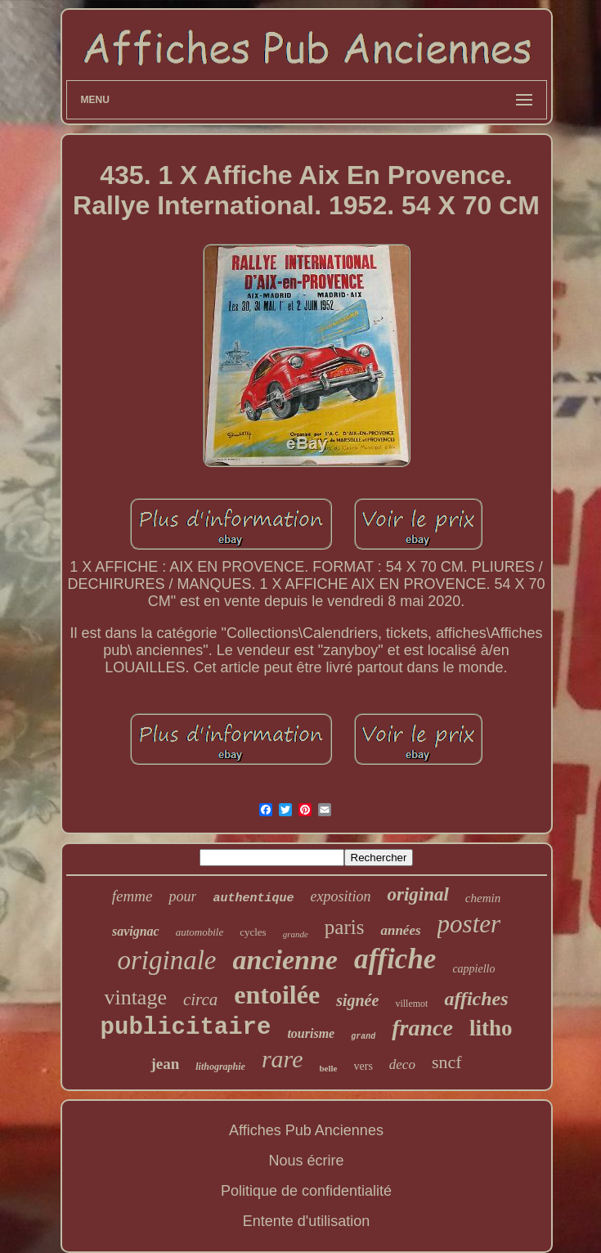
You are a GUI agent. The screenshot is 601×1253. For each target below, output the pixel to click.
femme (132, 896)
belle (329, 1068)
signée (357, 1000)
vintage (135, 997)
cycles (253, 932)
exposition (340, 896)
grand (363, 1036)
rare (282, 1058)
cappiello (473, 969)
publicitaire (186, 1027)
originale (167, 960)
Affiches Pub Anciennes (306, 1130)
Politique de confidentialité (306, 1191)
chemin (482, 898)
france (422, 1027)
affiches (476, 998)
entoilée (277, 994)
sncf (447, 1062)
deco (402, 1064)
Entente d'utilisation (306, 1221)
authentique (253, 898)
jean (164, 1063)
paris (345, 927)
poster (469, 923)
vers (363, 1066)
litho (491, 1028)
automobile (200, 932)
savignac (135, 931)
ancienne (285, 960)
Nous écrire (305, 1160)
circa (200, 999)
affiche (395, 959)
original (417, 894)
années (400, 930)
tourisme (310, 1033)
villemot (411, 1003)
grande (295, 934)
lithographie (220, 1066)
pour (182, 896)
